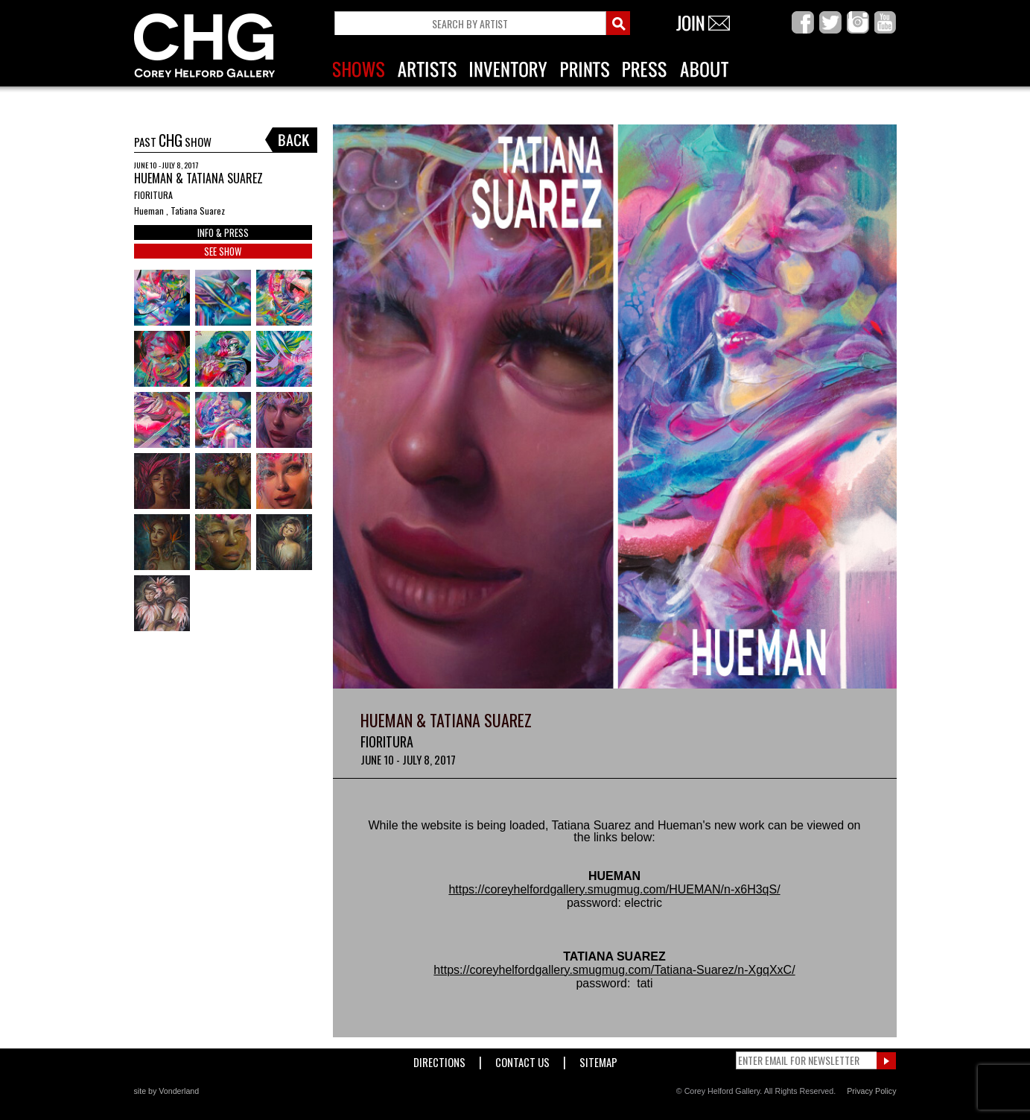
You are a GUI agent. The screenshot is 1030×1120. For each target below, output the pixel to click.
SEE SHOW (222, 251)
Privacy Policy (871, 1090)
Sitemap (598, 1059)
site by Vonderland (167, 1090)
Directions (439, 1059)
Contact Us (522, 1059)
